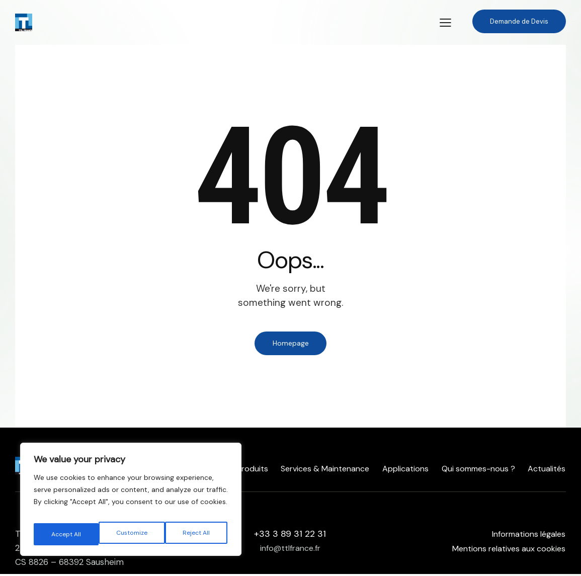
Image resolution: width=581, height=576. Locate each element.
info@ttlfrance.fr (290, 549)
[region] (130, 503)
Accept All (196, 534)
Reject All (132, 534)
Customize (66, 534)
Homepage (291, 344)
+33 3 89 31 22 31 (290, 536)
